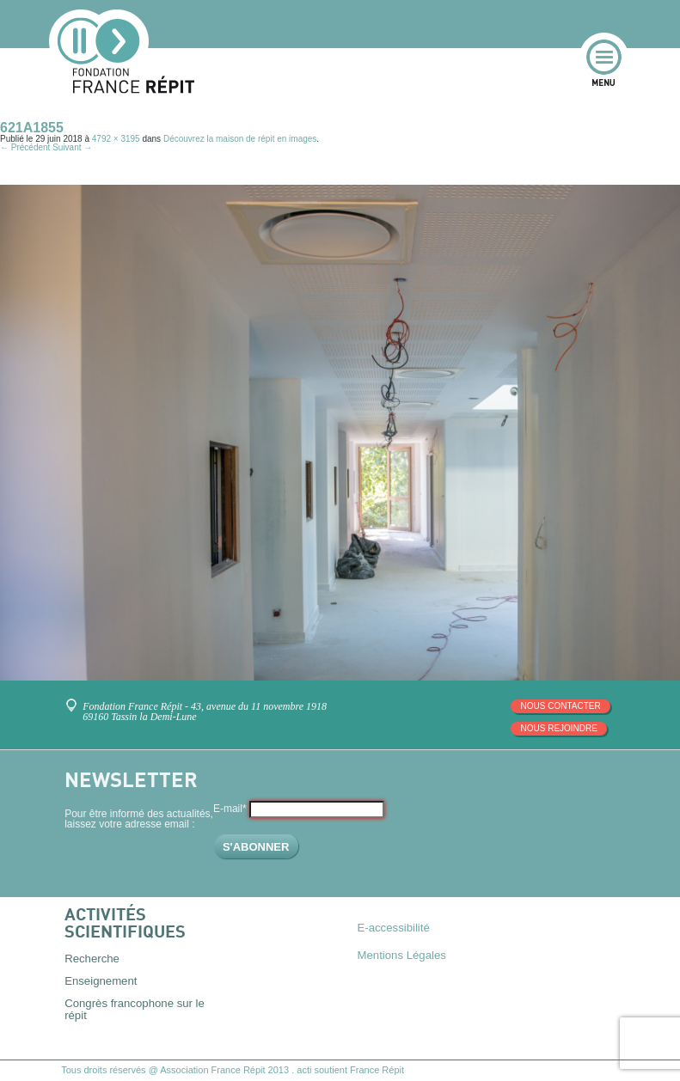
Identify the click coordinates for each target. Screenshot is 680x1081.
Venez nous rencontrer (74, 699)
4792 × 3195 (116, 139)
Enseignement (100, 980)
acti (304, 1070)
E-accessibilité (394, 927)
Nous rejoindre (558, 728)
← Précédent (25, 147)
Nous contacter (560, 706)
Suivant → (72, 147)
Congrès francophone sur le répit (134, 1009)
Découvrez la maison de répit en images (239, 139)
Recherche (91, 958)
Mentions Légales (402, 955)
